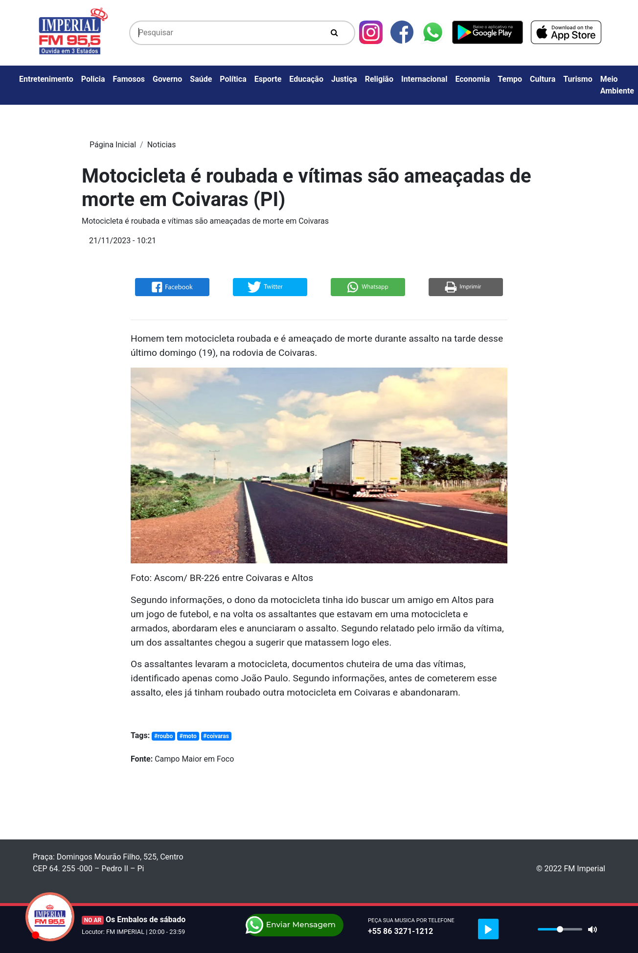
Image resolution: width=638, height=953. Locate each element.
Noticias (161, 144)
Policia (93, 79)
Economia (472, 79)
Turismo (577, 79)
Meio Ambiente (617, 84)
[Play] (488, 929)
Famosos (129, 79)
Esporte (268, 79)
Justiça (344, 79)
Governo (167, 79)
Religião (379, 79)
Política (233, 79)
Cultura (542, 79)
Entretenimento (46, 79)
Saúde (201, 79)
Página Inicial (113, 144)
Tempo (510, 79)
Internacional (424, 79)
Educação (306, 79)
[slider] (560, 929)
